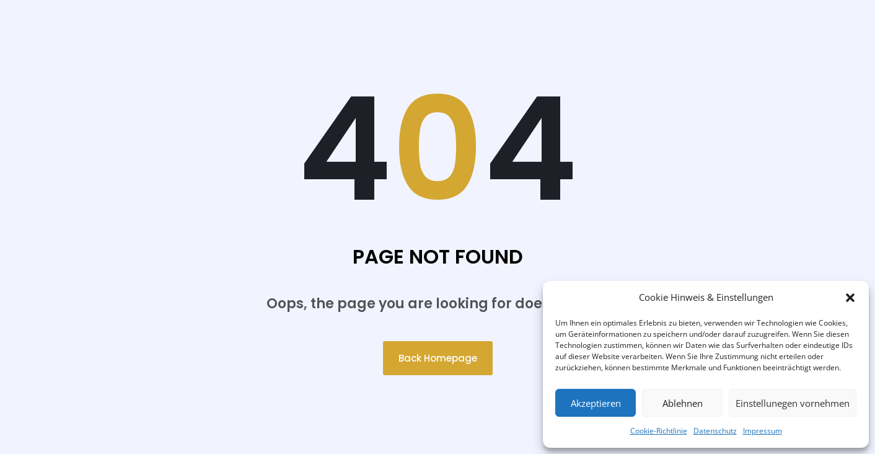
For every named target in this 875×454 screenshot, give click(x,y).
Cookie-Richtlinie (658, 430)
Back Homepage (437, 358)
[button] (850, 298)
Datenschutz (715, 430)
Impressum (762, 430)
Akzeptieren (596, 403)
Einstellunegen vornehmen (793, 403)
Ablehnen (682, 403)
